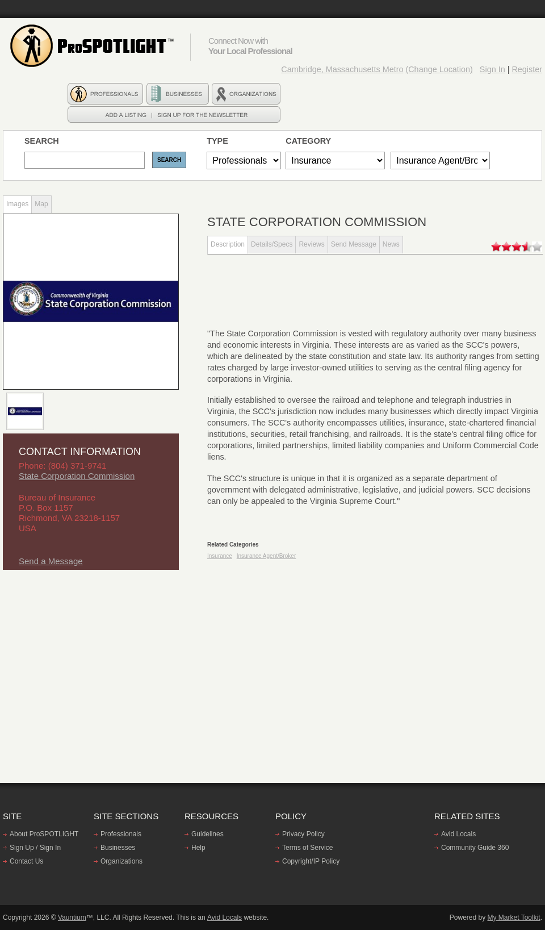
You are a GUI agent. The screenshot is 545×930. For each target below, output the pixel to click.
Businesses (117, 848)
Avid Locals (458, 834)
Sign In (492, 69)
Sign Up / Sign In (35, 848)
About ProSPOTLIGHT (44, 834)
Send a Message (51, 561)
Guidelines (207, 834)
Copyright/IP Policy (310, 861)
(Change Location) (438, 69)
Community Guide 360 (475, 848)
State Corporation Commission (77, 476)
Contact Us (26, 861)
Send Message (353, 244)
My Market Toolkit (514, 917)
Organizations (121, 861)
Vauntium (72, 917)
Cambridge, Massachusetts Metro (342, 69)
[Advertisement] (88, 666)
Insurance (219, 556)
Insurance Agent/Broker (266, 556)
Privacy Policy (303, 834)
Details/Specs (271, 244)
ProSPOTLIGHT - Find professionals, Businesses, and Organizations (94, 46)
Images (17, 204)
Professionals (120, 834)
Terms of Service (307, 848)
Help (198, 848)
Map (41, 204)
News (391, 244)
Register (527, 69)
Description (228, 244)
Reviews (311, 244)
